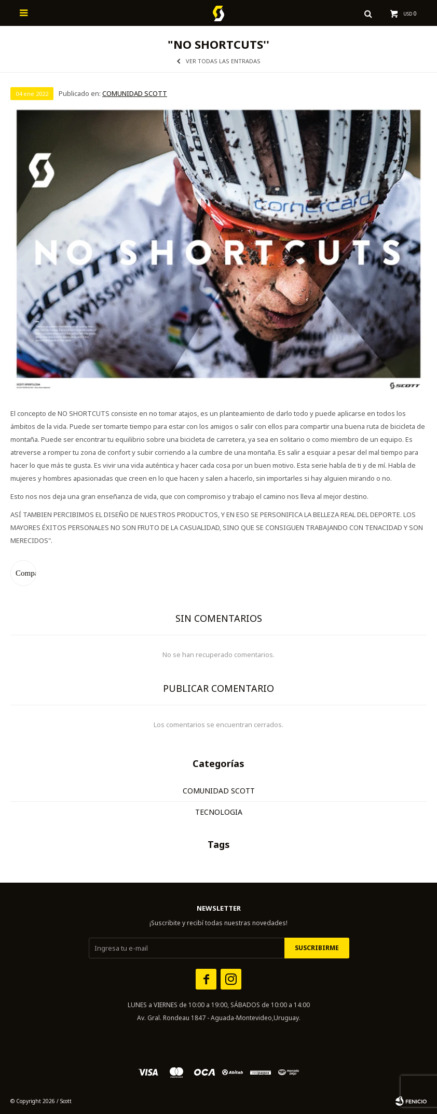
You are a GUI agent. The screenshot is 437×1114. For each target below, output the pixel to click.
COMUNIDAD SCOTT (134, 93)
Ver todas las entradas (223, 61)
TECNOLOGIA (218, 812)
